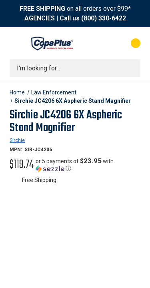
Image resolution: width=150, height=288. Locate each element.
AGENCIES (39, 18)
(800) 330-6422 (103, 18)
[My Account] (103, 43)
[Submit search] (131, 68)
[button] (88, 164)
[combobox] (75, 68)
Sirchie (17, 140)
